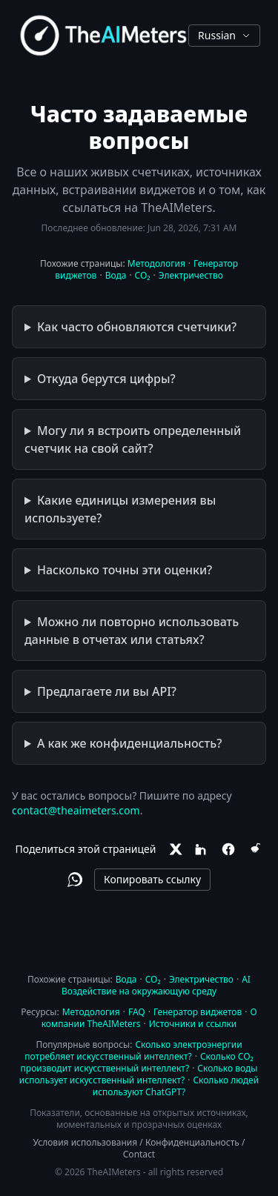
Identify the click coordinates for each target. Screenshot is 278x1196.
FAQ (136, 1012)
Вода (116, 275)
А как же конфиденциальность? (129, 743)
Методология (156, 263)
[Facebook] (228, 849)
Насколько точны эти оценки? (124, 570)
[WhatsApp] (74, 879)
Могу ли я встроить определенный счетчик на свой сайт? (132, 439)
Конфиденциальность (192, 1142)
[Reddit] (255, 849)
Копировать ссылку (152, 879)
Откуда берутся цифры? (106, 379)
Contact (139, 1154)
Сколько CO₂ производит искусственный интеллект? (137, 1062)
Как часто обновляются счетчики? (136, 327)
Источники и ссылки (193, 1023)
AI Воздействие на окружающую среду (156, 985)
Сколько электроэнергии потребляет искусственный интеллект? (133, 1050)
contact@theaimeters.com (76, 810)
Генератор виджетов (197, 1012)
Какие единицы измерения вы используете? (120, 509)
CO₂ (142, 275)
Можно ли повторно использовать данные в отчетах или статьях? (131, 631)
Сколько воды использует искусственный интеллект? (138, 1074)
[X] (175, 849)
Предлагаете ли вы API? (106, 691)
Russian (224, 35)
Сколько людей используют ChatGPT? (176, 1086)
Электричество (191, 275)
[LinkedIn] (201, 849)
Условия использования (85, 1142)
